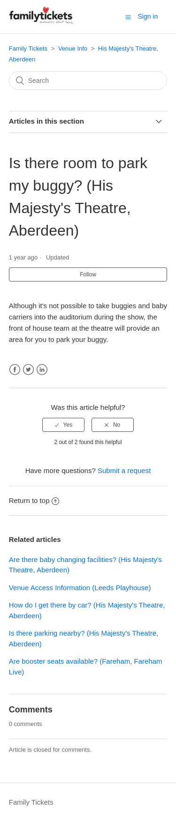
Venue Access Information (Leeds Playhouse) (80, 588)
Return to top (34, 500)
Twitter (28, 370)
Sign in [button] (148, 16)
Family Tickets (28, 48)
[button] (128, 16)
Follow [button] (88, 274)
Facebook (15, 370)
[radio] (63, 425)
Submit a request (124, 470)
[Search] (88, 80)
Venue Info (72, 48)
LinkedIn (42, 370)
